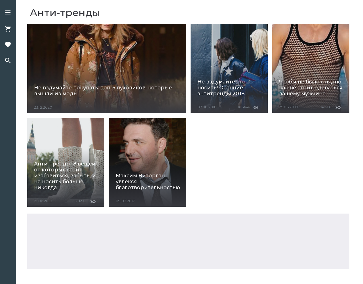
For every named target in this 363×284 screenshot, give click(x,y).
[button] (7, 13)
